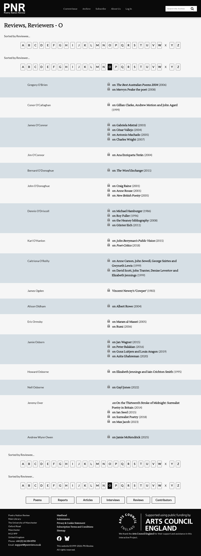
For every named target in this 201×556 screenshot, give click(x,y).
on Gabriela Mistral (124, 125)
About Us (116, 9)
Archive (86, 9)
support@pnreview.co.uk (28, 544)
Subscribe (101, 9)
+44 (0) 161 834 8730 (26, 541)
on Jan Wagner (122, 342)
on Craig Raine (121, 186)
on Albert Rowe (122, 306)
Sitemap (61, 530)
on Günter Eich (122, 225)
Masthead (62, 515)
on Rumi (117, 327)
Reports (63, 500)
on (135, 85)
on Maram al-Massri (125, 322)
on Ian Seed (120, 412)
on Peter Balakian (123, 347)
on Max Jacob (121, 422)
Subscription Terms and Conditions (75, 526)
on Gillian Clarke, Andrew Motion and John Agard (144, 105)
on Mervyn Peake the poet (129, 90)
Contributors (163, 500)
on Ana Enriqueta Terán (128, 155)
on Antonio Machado (126, 135)
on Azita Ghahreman (125, 356)
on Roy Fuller (121, 216)
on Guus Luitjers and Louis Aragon (135, 352)
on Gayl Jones (121, 387)
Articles (88, 500)
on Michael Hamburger (127, 211)
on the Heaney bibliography (130, 220)
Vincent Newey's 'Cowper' (129, 291)
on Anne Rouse (122, 191)
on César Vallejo (122, 130)
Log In (129, 9)
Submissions (63, 519)
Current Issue (70, 9)
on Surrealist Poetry (125, 417)
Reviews (138, 500)
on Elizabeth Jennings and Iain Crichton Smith (142, 372)
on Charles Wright (124, 139)
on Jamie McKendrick (126, 437)
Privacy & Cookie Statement (71, 523)
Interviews (113, 500)
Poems (37, 500)
